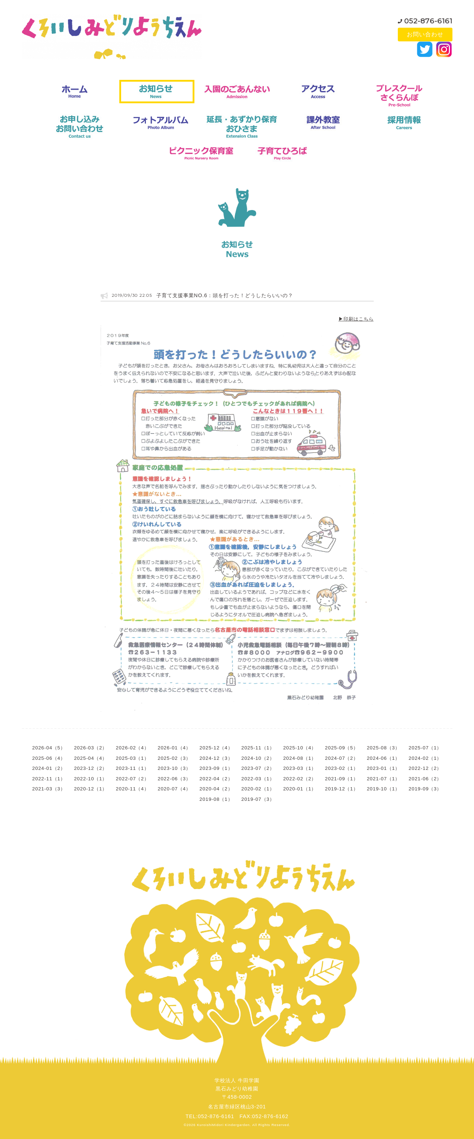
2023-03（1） (299, 768)
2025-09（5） (341, 747)
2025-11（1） (258, 747)
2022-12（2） (425, 768)
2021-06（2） (425, 778)
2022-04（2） (216, 778)
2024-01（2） (48, 768)
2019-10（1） (383, 788)
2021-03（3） (48, 788)
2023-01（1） (383, 768)
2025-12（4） (216, 747)
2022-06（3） (174, 778)
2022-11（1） (48, 778)
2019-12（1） (341, 788)
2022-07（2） (132, 778)
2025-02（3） (174, 758)
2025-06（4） (48, 758)
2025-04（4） (90, 758)
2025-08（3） (383, 747)
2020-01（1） (299, 788)
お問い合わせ (425, 34)
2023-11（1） (132, 768)
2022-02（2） (299, 778)
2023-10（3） (174, 768)
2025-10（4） (299, 747)
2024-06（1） (383, 758)
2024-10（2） (258, 758)
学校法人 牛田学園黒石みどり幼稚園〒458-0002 (237, 1088)
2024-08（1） (299, 758)
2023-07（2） (258, 768)
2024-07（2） (341, 758)
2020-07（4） (174, 788)
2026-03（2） (90, 747)
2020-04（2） (216, 788)
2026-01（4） (174, 747)
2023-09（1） (216, 768)
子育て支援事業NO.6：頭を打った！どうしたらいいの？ (225, 295)
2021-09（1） (341, 778)
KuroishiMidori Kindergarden (223, 1125)
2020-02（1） (258, 788)
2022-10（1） (90, 778)
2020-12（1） (90, 788)
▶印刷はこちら (356, 319)
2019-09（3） (425, 788)
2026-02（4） (132, 747)
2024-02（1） (425, 758)
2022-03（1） (258, 778)
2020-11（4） (132, 788)
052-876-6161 (428, 19)
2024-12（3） (216, 758)
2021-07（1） (383, 778)
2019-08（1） (216, 799)
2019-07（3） (258, 799)
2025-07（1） (425, 747)
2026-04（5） (48, 747)
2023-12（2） (90, 768)
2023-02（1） (341, 768)
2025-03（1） (132, 758)
